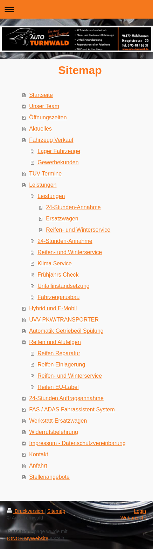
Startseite (41, 95)
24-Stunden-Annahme (73, 207)
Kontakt (38, 454)
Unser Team (44, 106)
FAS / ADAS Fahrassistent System (72, 409)
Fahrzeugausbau (58, 297)
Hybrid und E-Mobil (53, 308)
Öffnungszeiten (48, 117)
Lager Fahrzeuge (58, 151)
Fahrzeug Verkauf (51, 140)
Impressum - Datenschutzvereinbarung (77, 443)
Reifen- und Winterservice (78, 230)
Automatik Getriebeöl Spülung (66, 331)
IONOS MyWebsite (27, 538)
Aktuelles (40, 129)
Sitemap (56, 511)
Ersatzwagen (62, 218)
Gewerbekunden (57, 162)
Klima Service (54, 263)
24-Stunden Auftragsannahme (66, 398)
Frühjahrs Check (57, 275)
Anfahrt (38, 466)
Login (140, 511)
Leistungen (42, 185)
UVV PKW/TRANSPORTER (64, 320)
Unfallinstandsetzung (63, 286)
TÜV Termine (45, 174)
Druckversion (25, 511)
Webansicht (133, 518)
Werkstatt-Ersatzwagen (58, 421)
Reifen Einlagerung (61, 365)
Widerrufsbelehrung (53, 432)
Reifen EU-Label (57, 387)
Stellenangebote (49, 477)
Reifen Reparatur (58, 353)
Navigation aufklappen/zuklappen (76, 9)
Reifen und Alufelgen (55, 342)
